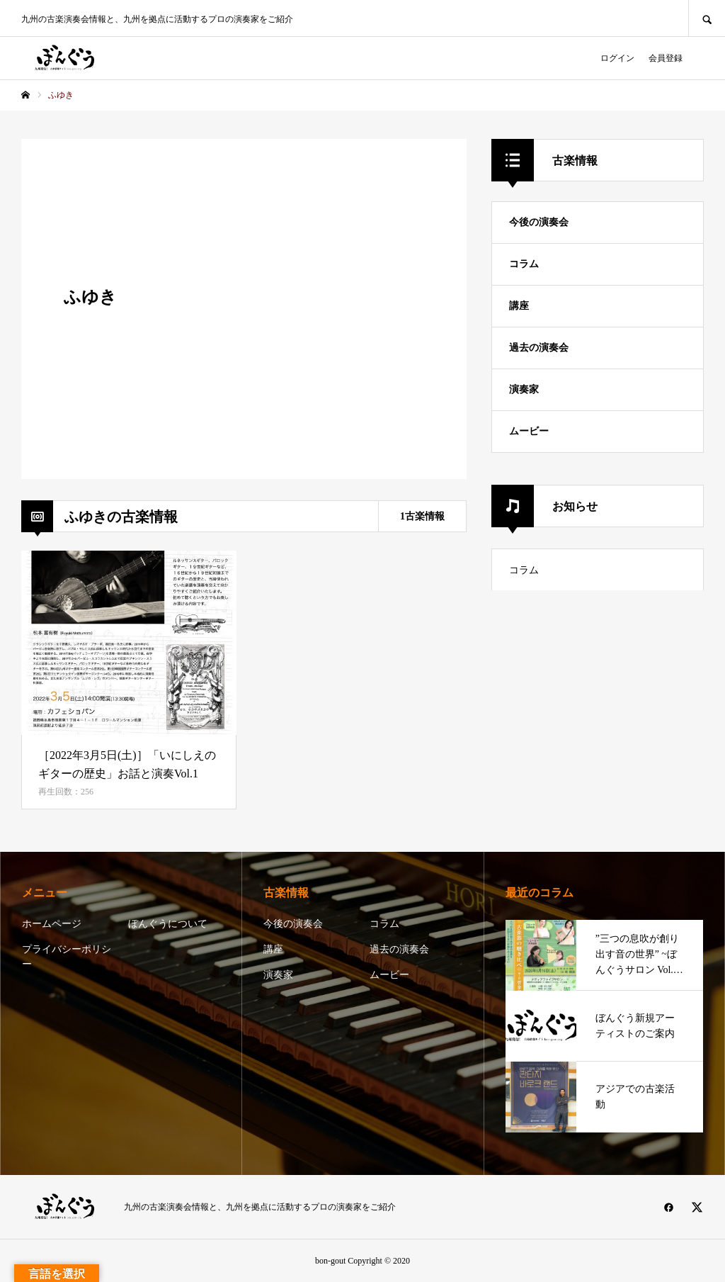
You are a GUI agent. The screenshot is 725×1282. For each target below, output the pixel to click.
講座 (519, 305)
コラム (524, 264)
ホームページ (51, 923)
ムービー (529, 431)
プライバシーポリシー (66, 956)
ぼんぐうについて (167, 923)
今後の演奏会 (539, 222)
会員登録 (666, 58)
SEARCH (706, 18)
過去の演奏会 (539, 347)
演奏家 (524, 389)
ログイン (617, 58)
